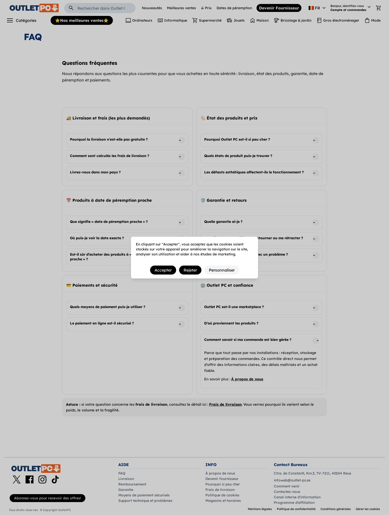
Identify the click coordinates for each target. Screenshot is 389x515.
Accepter (163, 270)
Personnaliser (222, 270)
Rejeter (190, 270)
